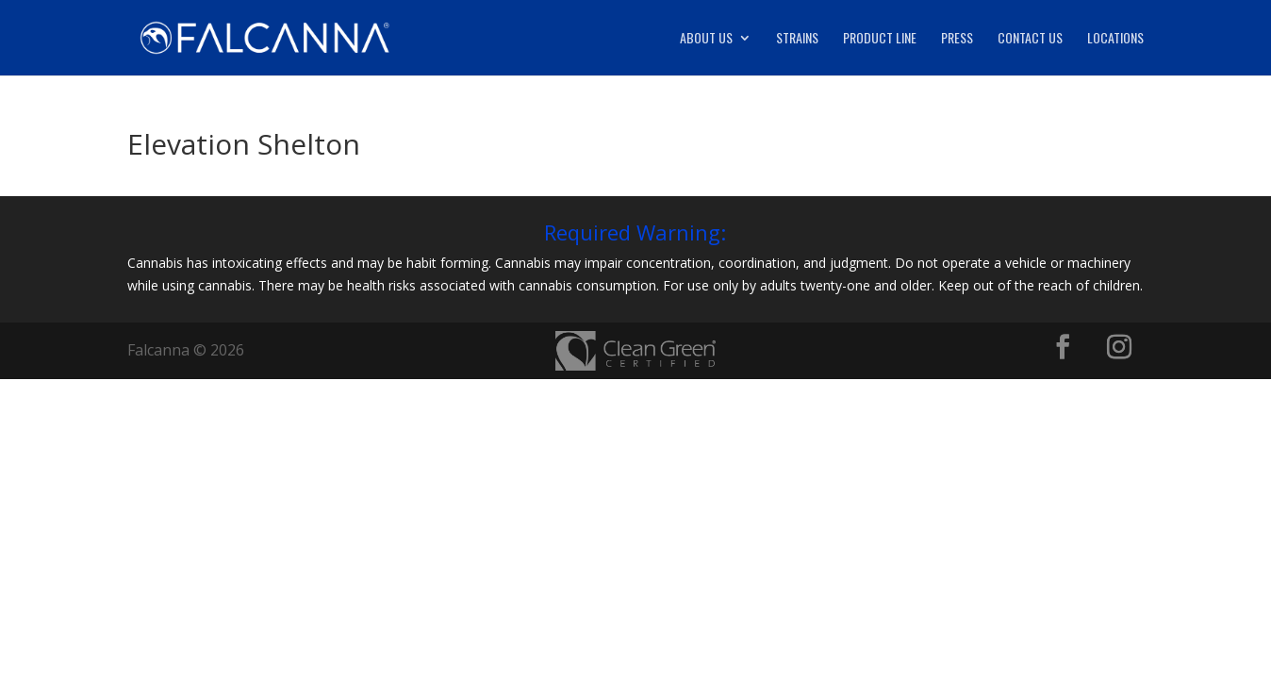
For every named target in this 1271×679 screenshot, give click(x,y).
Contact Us (1030, 39)
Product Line (879, 39)
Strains (797, 39)
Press (957, 39)
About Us (706, 39)
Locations (1115, 39)
